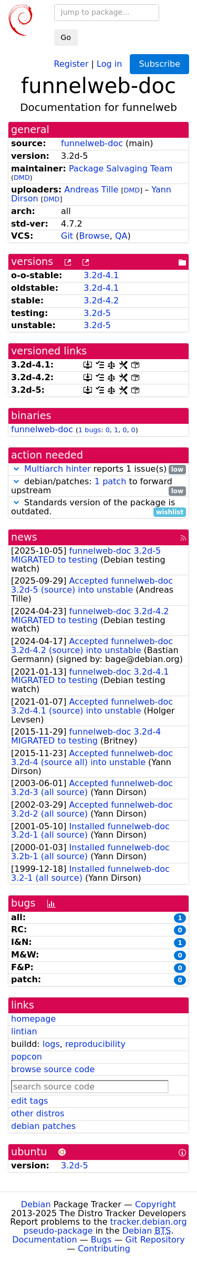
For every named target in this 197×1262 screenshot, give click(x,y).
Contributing (104, 1249)
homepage (33, 1019)
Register (71, 63)
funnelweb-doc (92, 143)
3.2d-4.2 (101, 301)
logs (51, 1044)
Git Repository (155, 1240)
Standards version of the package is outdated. (98, 507)
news (24, 537)
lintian (24, 1031)
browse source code (53, 1069)
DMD (22, 177)
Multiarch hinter (57, 469)
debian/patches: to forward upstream (98, 486)
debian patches (43, 1126)
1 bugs (89, 430)
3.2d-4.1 (101, 275)
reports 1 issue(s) (98, 469)
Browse (94, 236)
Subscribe (159, 64)
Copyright (155, 1204)
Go (66, 37)
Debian (36, 1204)
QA (121, 236)
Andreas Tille (91, 190)
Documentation (44, 1240)
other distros (37, 1113)
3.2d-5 (97, 313)
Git (67, 236)
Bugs (101, 1240)
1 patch (110, 481)
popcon (26, 1057)
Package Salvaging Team (120, 169)
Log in (109, 63)
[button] (16, 469)
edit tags (29, 1101)
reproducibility (95, 1044)
